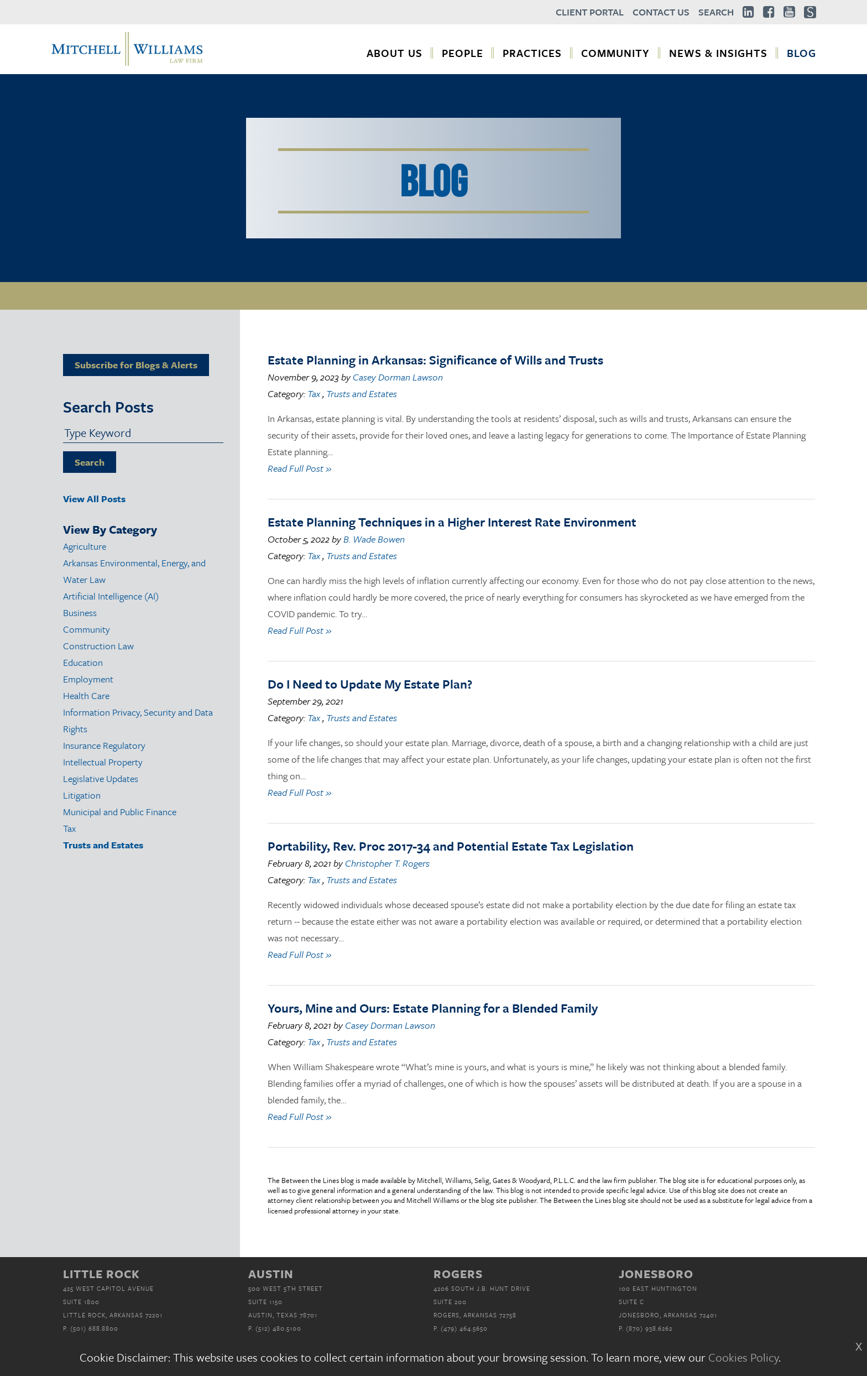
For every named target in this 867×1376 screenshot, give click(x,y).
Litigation (82, 795)
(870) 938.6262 (649, 1328)
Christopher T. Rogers (387, 863)
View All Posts (94, 498)
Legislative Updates (100, 778)
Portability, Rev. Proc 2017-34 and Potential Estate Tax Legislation (451, 846)
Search (716, 12)
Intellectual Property (103, 762)
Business (80, 612)
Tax (69, 828)
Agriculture (84, 546)
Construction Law (98, 646)
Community (86, 629)
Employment (88, 679)
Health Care (86, 695)
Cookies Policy (743, 1357)
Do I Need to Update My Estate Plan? (370, 684)
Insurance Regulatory (104, 745)
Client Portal (590, 12)
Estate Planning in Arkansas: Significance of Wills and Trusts (435, 360)
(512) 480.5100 (278, 1328)
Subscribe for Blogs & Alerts (136, 365)
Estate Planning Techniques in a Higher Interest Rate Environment (452, 522)
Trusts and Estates (103, 845)
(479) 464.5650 (464, 1328)
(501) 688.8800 (94, 1328)
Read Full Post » (299, 468)
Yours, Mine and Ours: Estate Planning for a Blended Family (433, 1008)
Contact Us (661, 12)
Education (83, 662)
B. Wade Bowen (374, 539)
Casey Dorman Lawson (398, 377)
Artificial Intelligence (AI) (111, 596)
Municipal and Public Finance (119, 812)
